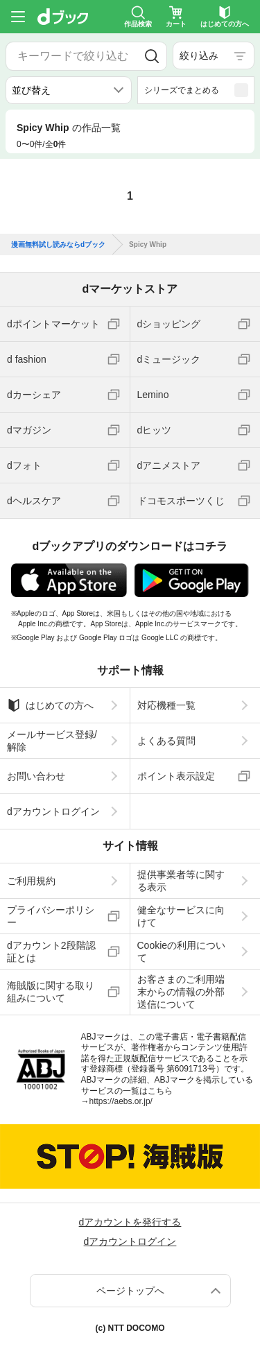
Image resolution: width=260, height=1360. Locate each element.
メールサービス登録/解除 (52, 740)
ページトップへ (130, 1290)
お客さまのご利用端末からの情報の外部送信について (181, 992)
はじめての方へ (50, 705)
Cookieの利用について (181, 951)
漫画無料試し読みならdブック (58, 244)
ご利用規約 (31, 880)
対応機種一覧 (166, 705)
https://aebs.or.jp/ (121, 1101)
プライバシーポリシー (50, 916)
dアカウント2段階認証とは (51, 951)
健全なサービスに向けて (181, 916)
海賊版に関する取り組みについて (50, 992)
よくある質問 (166, 740)
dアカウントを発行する (130, 1222)
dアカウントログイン (53, 811)
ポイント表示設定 (176, 776)
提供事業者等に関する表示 (181, 881)
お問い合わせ (36, 776)
